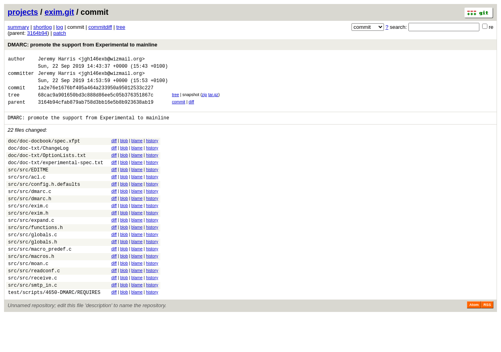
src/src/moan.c (28, 294)
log (59, 27)
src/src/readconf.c (34, 303)
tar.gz (213, 101)
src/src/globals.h (32, 269)
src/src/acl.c (27, 193)
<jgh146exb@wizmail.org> (112, 59)
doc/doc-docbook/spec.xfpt (44, 151)
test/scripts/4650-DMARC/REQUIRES (54, 328)
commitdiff (100, 27)
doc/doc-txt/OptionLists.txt (47, 168)
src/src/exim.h (28, 235)
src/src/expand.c (31, 244)
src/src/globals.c (32, 260)
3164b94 (37, 33)
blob (124, 150)
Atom (474, 341)
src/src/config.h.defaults (44, 202)
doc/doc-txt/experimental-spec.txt (55, 176)
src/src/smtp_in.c (32, 319)
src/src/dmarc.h (29, 218)
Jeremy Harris (57, 59)
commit (178, 109)
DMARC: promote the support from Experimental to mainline (82, 45)
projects (23, 12)
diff (191, 109)
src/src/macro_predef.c (39, 277)
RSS (487, 341)
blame (137, 150)
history (152, 150)
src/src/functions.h (35, 252)
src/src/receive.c (32, 311)
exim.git (59, 12)
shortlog (42, 27)
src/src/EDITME (28, 185)
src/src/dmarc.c (29, 210)
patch (59, 33)
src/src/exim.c (28, 227)
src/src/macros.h (31, 286)
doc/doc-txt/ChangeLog (38, 160)
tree (120, 27)
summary (18, 27)
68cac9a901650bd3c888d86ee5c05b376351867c (96, 102)
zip (204, 101)
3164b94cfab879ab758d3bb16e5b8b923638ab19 (96, 110)
